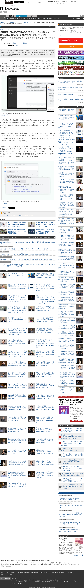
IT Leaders (9, 8)
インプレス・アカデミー (17, 583)
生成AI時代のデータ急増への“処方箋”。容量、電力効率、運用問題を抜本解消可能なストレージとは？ (17, 374)
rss (6, 12)
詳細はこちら (77, 555)
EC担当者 (56, 1)
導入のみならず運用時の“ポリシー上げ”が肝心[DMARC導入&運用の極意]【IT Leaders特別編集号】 (27, 259)
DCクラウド (29, 2)
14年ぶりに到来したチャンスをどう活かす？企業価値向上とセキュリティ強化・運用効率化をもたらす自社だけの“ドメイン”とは (66, 160)
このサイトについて (4, 572)
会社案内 (36, 572)
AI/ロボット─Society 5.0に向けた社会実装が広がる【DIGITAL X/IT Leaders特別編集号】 (24, 254)
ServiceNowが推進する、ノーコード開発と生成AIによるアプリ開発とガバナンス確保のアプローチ (45, 407)
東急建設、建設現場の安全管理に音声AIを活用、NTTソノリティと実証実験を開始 (17, 231)
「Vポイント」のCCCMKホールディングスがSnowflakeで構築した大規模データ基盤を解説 (45, 429)
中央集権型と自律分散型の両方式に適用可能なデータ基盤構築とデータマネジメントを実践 (17, 440)
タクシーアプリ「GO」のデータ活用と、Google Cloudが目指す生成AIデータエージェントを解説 (17, 385)
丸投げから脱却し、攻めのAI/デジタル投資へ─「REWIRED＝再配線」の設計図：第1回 (45, 231)
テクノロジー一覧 (14, 22)
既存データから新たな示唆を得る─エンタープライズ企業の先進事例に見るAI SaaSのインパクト (45, 374)
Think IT (32, 580)
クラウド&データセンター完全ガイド (20, 580)
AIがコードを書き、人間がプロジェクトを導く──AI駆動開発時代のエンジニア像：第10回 (17, 224)
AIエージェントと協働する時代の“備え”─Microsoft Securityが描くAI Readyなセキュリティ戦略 (45, 319)
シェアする (3, 45)
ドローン (56, 3)
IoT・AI (67, 1)
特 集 (32, 16)
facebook (4, 12)
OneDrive (25, 215)
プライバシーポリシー (45, 572)
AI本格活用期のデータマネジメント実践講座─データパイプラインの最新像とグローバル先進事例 (45, 451)
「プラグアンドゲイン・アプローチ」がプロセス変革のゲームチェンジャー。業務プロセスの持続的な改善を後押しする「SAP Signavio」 (45, 343)
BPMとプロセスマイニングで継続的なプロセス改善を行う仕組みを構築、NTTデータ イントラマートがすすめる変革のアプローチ (66, 222)
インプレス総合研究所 (49, 580)
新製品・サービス (27, 22)
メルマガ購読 (20, 572)
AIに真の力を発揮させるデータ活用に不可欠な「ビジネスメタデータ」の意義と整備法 (45, 363)
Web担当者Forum (39, 580)
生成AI (20, 215)
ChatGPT (16, 215)
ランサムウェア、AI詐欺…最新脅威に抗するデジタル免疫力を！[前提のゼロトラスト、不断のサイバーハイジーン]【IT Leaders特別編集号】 (27, 265)
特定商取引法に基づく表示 (58, 572)
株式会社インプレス (16, 578)
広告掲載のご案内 (28, 572)
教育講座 (62, 3)
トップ (3, 17)
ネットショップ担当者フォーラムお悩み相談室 (39, 581)
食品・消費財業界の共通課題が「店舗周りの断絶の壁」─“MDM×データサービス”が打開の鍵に (45, 330)
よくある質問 (9, 575)
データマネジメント (54, 18)
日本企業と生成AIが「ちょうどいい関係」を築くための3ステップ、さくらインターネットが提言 (45, 462)
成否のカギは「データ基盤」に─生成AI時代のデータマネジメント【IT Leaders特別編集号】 (25, 249)
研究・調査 (73, 1)
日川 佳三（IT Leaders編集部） (19, 43)
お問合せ (2, 575)
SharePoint (31, 215)
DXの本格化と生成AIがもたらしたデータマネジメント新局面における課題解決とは (45, 440)
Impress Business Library (64, 32)
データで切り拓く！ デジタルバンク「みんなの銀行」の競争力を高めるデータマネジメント (45, 396)
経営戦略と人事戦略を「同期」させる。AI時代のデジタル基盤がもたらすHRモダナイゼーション (45, 275)
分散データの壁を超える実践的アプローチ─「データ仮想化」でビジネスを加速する (17, 451)
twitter (1, 12)
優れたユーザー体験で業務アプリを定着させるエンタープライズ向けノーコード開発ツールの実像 (17, 286)
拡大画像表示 (4, 115)
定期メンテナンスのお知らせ (65, 94)
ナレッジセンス (6, 215)
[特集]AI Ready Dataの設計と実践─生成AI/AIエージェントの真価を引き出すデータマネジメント (71, 402)
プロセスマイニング (23, 18)
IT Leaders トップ (4, 22)
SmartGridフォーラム (70, 580)
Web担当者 (50, 1)
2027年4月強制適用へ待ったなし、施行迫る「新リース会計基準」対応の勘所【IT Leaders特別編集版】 (27, 243)
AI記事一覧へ (51, 26)
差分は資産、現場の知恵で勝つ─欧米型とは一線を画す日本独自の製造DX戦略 (17, 396)
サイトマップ (69, 572)
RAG (12, 215)
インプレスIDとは (64, 36)
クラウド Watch (60, 580)
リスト (16, 45)
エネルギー (50, 3)
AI (31, 18)
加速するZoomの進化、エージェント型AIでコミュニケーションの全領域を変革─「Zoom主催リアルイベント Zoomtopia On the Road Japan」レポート (45, 299)
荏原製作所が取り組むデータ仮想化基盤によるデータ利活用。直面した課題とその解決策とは (17, 462)
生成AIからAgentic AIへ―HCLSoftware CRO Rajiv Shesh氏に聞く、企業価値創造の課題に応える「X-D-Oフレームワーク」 (66, 189)
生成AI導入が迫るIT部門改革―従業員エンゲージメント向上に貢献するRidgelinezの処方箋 (45, 308)
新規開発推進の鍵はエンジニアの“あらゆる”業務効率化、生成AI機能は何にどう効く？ (45, 385)
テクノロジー (21, 16)
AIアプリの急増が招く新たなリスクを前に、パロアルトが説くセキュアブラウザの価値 (45, 224)
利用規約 (13, 572)
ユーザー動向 (12, 18)
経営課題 (11, 16)
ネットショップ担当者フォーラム (19, 581)
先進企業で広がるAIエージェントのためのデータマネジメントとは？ (17, 275)
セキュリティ (42, 18)
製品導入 (40, 2)
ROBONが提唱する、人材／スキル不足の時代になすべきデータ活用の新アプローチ (17, 418)
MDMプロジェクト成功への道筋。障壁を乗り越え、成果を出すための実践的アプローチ (17, 407)
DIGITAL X (66, 581)
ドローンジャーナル (75, 581)
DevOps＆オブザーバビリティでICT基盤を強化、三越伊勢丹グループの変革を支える (17, 429)
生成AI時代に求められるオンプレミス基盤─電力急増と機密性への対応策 (17, 319)
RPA (36, 18)
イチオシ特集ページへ (76, 420)
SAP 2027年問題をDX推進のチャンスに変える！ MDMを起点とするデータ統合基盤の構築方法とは (17, 363)
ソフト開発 (62, 1)
